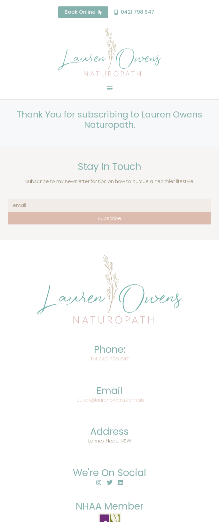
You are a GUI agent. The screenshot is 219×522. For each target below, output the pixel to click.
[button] (109, 88)
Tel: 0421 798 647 (109, 358)
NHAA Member (110, 506)
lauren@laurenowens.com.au (109, 400)
